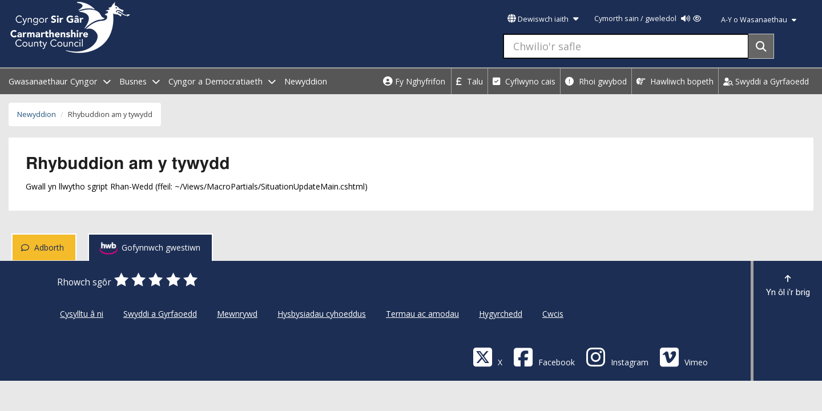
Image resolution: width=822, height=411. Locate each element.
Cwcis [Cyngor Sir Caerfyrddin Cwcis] (552, 313)
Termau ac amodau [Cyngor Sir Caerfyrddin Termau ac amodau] (422, 313)
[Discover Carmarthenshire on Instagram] (617, 356)
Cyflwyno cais (524, 81)
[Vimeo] (683, 356)
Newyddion (305, 81)
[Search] (761, 46)
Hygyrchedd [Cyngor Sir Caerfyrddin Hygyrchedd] (500, 313)
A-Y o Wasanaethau (758, 20)
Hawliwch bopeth (675, 81)
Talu (469, 81)
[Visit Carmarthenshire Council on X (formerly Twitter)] (487, 356)
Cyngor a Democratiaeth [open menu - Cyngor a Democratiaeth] (222, 81)
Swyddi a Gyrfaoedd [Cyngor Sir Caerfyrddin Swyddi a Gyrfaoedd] (160, 313)
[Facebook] (544, 356)
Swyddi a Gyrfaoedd (766, 81)
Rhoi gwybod (596, 81)
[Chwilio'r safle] (626, 46)
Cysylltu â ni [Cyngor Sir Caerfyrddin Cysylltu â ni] (81, 313)
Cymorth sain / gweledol (647, 18)
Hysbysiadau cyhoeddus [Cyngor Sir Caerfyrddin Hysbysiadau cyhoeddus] (321, 313)
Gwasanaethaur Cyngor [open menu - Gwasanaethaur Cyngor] (60, 81)
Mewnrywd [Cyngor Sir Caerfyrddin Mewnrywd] (237, 313)
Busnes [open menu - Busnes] (139, 81)
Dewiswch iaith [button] (542, 19)
